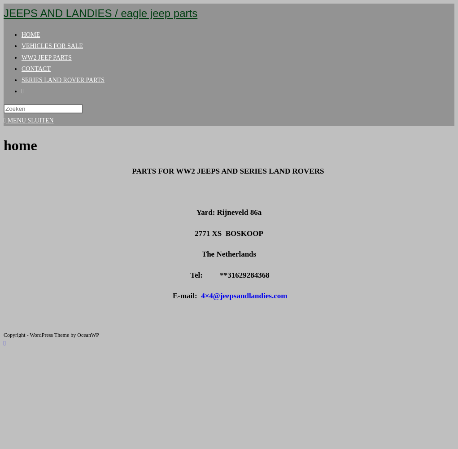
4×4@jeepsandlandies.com (244, 296)
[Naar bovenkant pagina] (5, 343)
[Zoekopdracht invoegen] (43, 108)
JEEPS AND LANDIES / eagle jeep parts (100, 13)
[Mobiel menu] (29, 120)
